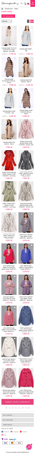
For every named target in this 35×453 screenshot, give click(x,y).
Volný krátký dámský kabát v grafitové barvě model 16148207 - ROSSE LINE (26, 174)
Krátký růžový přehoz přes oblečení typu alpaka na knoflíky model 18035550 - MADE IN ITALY (26, 391)
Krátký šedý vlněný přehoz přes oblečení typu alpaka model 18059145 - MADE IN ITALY (26, 236)
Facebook (6, 432)
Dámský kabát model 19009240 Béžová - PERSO (26, 112)
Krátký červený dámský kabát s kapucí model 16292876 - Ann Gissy (9, 174)
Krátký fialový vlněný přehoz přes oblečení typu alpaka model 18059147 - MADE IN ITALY (26, 298)
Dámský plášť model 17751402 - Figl (9, 112)
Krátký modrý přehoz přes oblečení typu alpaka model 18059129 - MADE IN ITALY (26, 329)
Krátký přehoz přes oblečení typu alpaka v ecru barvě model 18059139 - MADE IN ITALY (9, 360)
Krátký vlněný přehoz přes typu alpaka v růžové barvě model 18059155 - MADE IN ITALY (9, 298)
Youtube (24, 432)
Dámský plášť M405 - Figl (26, 49)
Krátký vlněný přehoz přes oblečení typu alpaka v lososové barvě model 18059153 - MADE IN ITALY (9, 329)
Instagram (15, 432)
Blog (5, 435)
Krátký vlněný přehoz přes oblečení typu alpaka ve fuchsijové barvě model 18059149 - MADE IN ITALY (9, 267)
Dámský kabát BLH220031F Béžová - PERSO (9, 80)
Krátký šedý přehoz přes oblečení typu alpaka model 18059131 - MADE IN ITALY (26, 360)
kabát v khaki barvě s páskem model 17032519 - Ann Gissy (8, 205)
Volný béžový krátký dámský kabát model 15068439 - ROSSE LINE (26, 205)
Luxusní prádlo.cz (10, 3)
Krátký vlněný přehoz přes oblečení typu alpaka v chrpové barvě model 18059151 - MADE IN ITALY (26, 267)
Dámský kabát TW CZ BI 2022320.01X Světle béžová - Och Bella (9, 49)
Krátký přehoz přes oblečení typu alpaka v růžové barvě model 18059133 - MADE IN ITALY (9, 391)
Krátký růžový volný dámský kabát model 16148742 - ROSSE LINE (26, 143)
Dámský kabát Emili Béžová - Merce (26, 81)
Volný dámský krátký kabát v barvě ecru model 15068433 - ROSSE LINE (9, 236)
